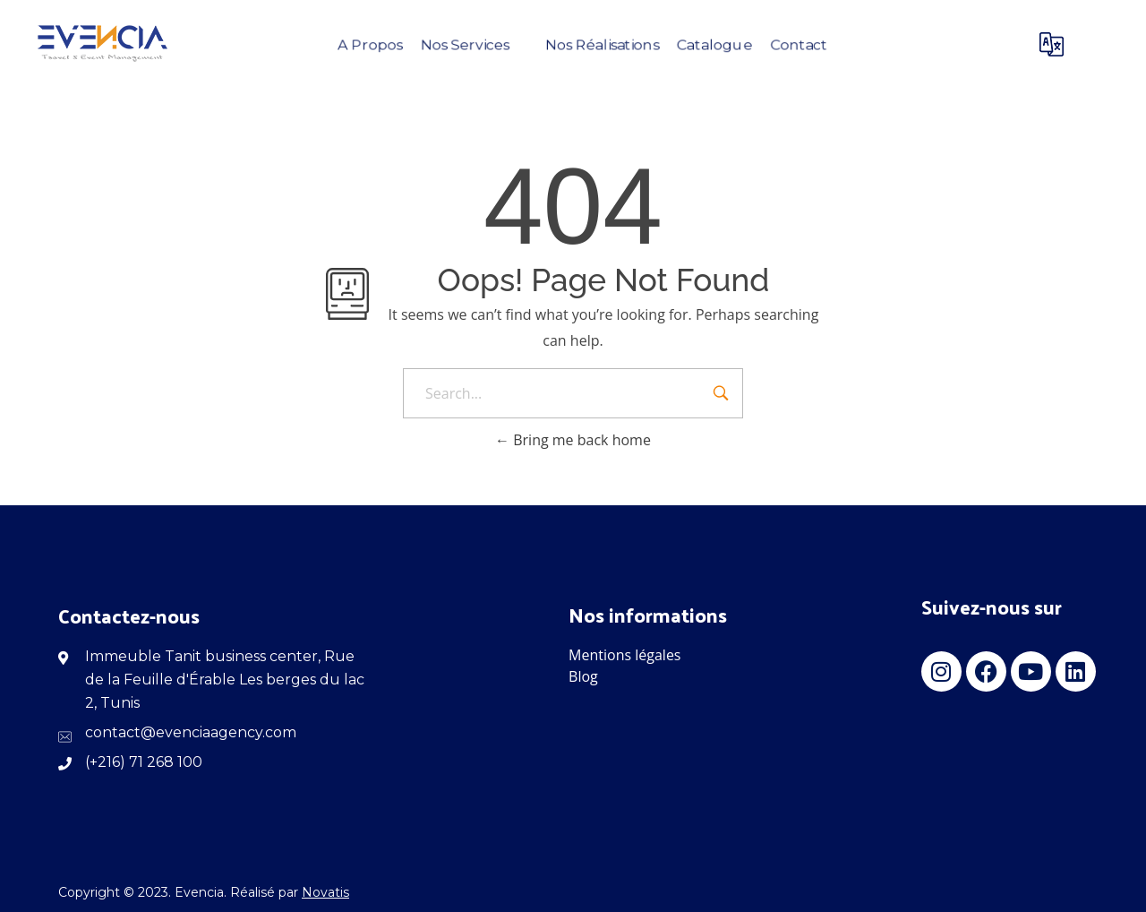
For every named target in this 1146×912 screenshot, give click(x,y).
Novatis (325, 892)
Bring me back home (573, 440)
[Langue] (1056, 45)
